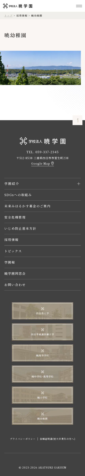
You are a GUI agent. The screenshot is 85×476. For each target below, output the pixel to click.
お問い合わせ (15, 284)
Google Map (40, 163)
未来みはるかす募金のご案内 (27, 206)
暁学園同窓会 (15, 273)
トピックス (13, 251)
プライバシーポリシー (23, 438)
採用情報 (11, 239)
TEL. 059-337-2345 (42, 152)
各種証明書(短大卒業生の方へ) (57, 438)
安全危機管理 (15, 217)
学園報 (9, 262)
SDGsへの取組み (18, 195)
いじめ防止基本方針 (20, 228)
